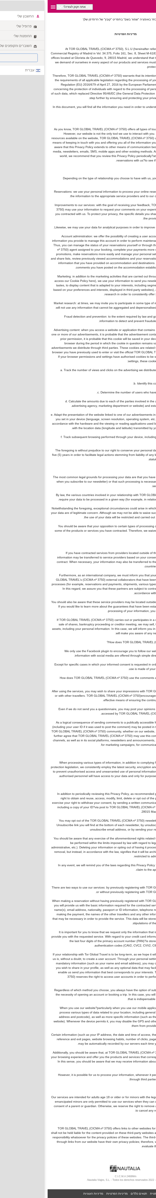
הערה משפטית (111, 1193)
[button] (27, 7)
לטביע (149, 15)
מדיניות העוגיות (46, 1193)
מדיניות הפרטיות (69, 1193)
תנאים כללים (91, 1193)
